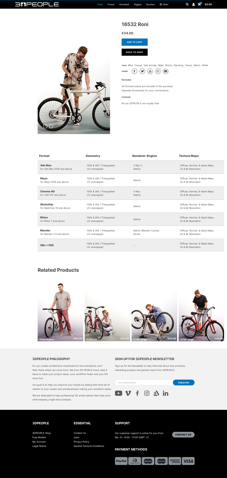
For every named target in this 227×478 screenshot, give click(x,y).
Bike (130, 65)
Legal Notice (39, 446)
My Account (38, 441)
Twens (188, 65)
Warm (197, 65)
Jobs (76, 437)
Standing (178, 65)
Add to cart (134, 42)
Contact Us (80, 433)
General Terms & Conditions (89, 446)
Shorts (168, 65)
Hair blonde (150, 65)
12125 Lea (91, 339)
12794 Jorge (186, 339)
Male (160, 65)
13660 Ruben (46, 339)
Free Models (39, 437)
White (205, 65)
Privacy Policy (81, 441)
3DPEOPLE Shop (41, 433)
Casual (138, 65)
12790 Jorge (139, 339)
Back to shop (134, 52)
